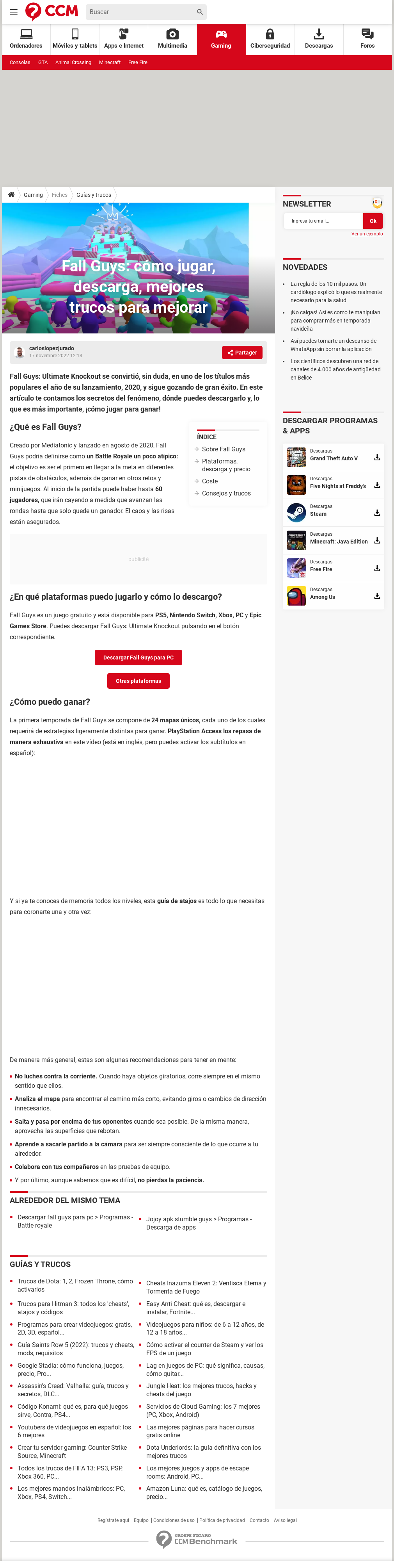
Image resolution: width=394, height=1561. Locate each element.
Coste (210, 481)
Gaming (221, 39)
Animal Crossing (73, 62)
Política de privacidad (222, 1520)
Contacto (259, 1520)
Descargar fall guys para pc (55, 1217)
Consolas (20, 62)
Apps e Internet (124, 39)
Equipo (141, 1520)
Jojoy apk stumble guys (179, 1219)
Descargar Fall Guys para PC (138, 657)
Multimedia (172, 39)
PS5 (161, 615)
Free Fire (137, 62)
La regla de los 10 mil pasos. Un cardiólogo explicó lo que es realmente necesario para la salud (336, 292)
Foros (367, 39)
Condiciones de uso (174, 1520)
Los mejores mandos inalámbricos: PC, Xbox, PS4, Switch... (71, 1492)
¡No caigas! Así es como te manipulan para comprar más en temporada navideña (335, 320)
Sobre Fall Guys (223, 449)
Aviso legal (285, 1520)
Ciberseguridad (270, 39)
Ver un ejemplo (367, 234)
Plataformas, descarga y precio (226, 465)
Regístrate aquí (113, 1520)
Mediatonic (56, 445)
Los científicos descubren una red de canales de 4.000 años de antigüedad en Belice (336, 369)
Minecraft (110, 62)
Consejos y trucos (226, 493)
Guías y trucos (93, 195)
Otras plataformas (138, 681)
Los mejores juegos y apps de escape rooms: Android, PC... (197, 1472)
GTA (43, 62)
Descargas (319, 39)
